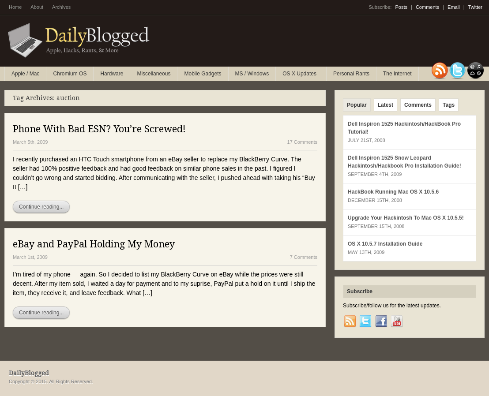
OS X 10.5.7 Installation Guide (385, 244)
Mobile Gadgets (202, 74)
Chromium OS (70, 74)
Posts (401, 7)
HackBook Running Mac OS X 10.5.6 (393, 192)
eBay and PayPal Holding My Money (94, 244)
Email (454, 7)
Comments (427, 7)
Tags (449, 105)
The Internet (397, 74)
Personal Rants (351, 74)
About (36, 7)
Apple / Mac (25, 74)
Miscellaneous (153, 74)
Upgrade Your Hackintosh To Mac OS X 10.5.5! (406, 218)
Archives (61, 7)
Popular (357, 105)
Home (15, 7)
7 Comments (303, 257)
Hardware (111, 74)
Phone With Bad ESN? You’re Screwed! (99, 128)
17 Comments (302, 142)
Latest (385, 105)
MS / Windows (252, 74)
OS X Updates (300, 76)
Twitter (475, 7)
